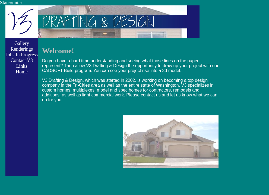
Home (22, 71)
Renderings (22, 49)
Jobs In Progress (22, 54)
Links (21, 66)
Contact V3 (22, 60)
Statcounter (11, 2)
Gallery (21, 43)
